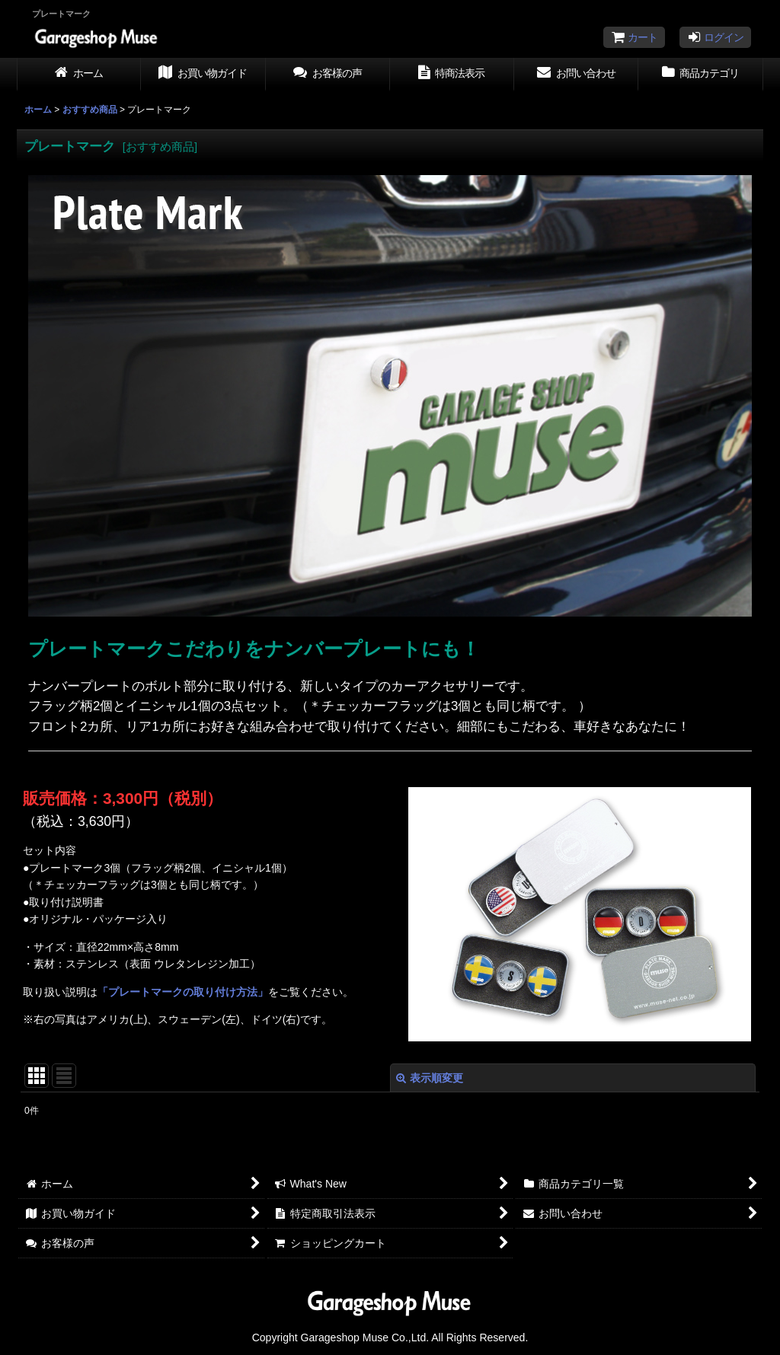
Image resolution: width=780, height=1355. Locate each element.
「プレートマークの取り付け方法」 (183, 992)
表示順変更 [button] (429, 1078)
